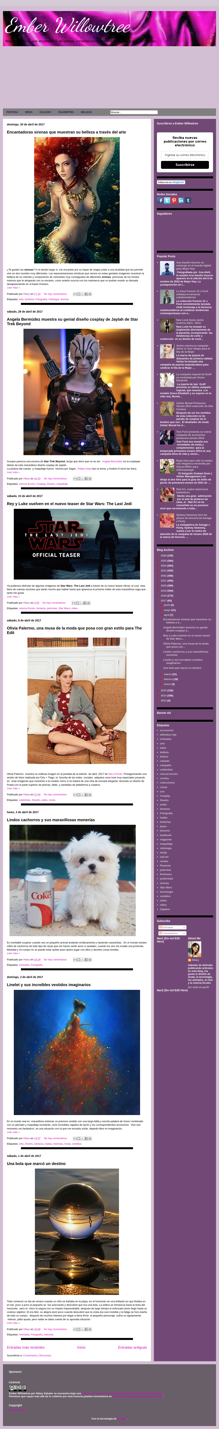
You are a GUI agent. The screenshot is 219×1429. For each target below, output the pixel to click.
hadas (48, 1143)
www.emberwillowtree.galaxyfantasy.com (137, 1396)
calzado (164, 760)
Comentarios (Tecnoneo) (37, 1355)
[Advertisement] (109, 78)
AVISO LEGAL (17, 1409)
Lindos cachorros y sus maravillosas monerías (51, 820)
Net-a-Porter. (116, 773)
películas (52, 608)
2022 (164, 575)
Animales (24, 964)
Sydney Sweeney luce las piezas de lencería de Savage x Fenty (194, 517)
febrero (168, 679)
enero (168, 684)
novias (164, 861)
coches (164, 778)
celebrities (25, 800)
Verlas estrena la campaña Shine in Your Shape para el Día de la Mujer (193, 348)
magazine (166, 839)
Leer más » (13, 287)
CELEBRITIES (66, 112)
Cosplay (41, 483)
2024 (164, 565)
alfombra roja (168, 734)
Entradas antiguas (132, 1347)
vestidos (76, 1143)
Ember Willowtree (67, 25)
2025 (164, 560)
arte (21, 299)
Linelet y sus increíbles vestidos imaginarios (49, 985)
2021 (164, 580)
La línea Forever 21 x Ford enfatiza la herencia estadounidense (192, 294)
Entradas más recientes (26, 1347)
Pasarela (165, 865)
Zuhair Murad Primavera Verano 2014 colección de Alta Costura (194, 406)
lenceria (165, 830)
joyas (163, 826)
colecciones (167, 782)
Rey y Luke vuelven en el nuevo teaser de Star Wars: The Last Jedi (69, 504)
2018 (164, 595)
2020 (164, 585)
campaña (165, 765)
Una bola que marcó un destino (36, 1163)
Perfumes (166, 874)
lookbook (165, 835)
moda (52, 800)
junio (167, 604)
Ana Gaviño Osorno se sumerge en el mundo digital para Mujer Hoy (193, 265)
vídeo (74, 608)
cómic (164, 787)
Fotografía (41, 299)
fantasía (29, 299)
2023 (164, 570)
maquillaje (62, 483)
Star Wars (64, 608)
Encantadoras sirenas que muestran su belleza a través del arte (66, 132)
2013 (164, 700)
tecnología (166, 891)
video (163, 900)
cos (162, 791)
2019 (164, 590)
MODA (28, 112)
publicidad (166, 878)
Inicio (81, 1347)
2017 (164, 600)
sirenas (64, 299)
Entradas (166, 927)
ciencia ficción (27, 483)
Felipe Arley (84, 468)
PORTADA (12, 112)
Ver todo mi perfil (198, 987)
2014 (164, 695)
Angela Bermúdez (112, 461)
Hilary (195, 959)
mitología (54, 299)
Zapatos (165, 909)
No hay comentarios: (56, 293)
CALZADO (45, 112)
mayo (167, 610)
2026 (164, 555)
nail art (164, 856)
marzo (168, 674)
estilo (44, 800)
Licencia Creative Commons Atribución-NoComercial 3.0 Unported (122, 1393)
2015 (164, 690)
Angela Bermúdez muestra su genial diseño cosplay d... (185, 629)
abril (167, 615)
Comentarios (168, 933)
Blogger (122, 1418)
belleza (164, 752)
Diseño (51, 483)
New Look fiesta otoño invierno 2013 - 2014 (190, 321)
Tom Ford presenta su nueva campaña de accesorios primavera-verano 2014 (193, 434)
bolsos (164, 756)
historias (58, 1143)
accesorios (166, 730)
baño (163, 747)
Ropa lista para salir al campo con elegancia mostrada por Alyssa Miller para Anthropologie (194, 465)
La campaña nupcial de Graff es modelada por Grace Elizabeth (193, 377)
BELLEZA (86, 112)
